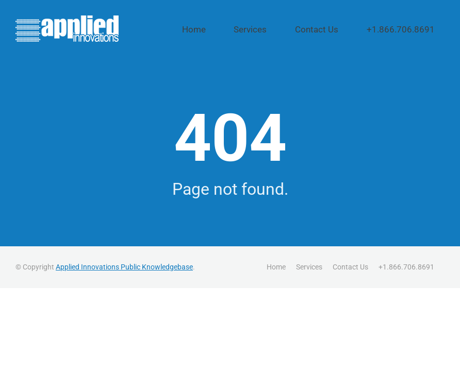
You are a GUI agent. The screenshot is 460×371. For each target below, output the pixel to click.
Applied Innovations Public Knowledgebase (124, 266)
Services (298, 29)
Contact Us (348, 29)
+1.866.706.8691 (412, 29)
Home (256, 29)
